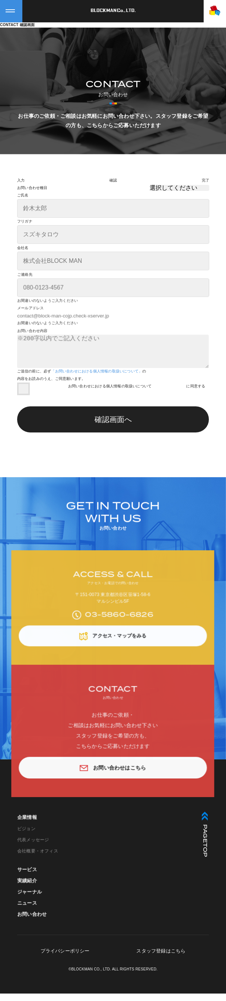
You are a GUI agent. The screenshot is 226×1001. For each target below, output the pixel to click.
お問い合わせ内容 (34, 342)
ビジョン (28, 846)
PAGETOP (205, 842)
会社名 (23, 248)
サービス (29, 888)
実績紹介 (29, 898)
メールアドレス (32, 319)
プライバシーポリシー (65, 958)
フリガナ (24, 222)
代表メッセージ (34, 857)
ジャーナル (31, 910)
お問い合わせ (33, 931)
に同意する (195, 393)
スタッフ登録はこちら (160, 958)
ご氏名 (23, 195)
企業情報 (29, 835)
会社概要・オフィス (39, 868)
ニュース (29, 920)
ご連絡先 (26, 285)
